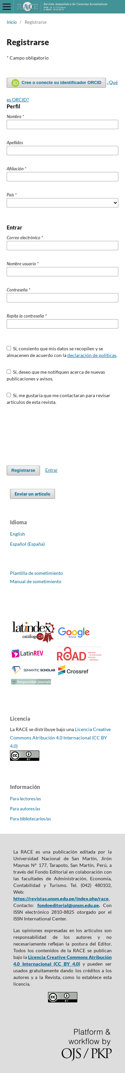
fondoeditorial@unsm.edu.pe (68, 905)
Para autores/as (25, 808)
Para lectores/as (25, 798)
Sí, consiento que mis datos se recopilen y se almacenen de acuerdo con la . (62, 352)
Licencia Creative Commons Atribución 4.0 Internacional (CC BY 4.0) (60, 737)
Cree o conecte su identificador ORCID (56, 83)
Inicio (12, 22)
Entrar (51, 470)
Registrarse (23, 470)
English (17, 534)
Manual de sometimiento (35, 581)
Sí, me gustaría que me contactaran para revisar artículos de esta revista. (59, 398)
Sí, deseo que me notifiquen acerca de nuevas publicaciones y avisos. (56, 375)
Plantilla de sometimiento (36, 573)
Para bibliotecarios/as (30, 818)
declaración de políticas (91, 355)
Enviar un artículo (32, 494)
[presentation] (57, 435)
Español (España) (27, 544)
